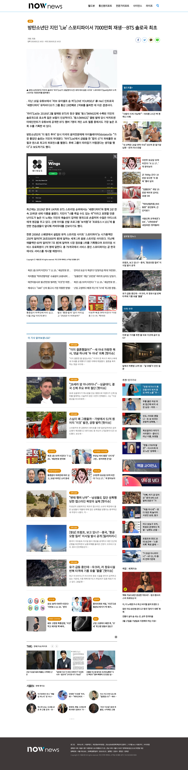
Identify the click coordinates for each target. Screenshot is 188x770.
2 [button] (71, 718)
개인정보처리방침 (98, 744)
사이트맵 (147, 744)
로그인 (73, 744)
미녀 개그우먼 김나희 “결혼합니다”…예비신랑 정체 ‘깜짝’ (108, 696)
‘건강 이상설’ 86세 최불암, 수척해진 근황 (69, 673)
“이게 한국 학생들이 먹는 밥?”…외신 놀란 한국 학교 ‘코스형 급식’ (39, 673)
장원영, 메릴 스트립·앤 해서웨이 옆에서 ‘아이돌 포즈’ (77, 709)
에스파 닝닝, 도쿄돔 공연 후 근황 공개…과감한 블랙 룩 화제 (46, 709)
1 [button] (70, 718)
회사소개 (80, 744)
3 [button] (73, 718)
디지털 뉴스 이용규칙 (135, 744)
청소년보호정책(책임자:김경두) (116, 744)
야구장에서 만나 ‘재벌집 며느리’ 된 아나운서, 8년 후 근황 (46, 696)
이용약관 (88, 744)
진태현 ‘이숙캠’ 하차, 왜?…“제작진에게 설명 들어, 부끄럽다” (77, 696)
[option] (40, 664)
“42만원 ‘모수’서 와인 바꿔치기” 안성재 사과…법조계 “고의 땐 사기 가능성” (100, 673)
